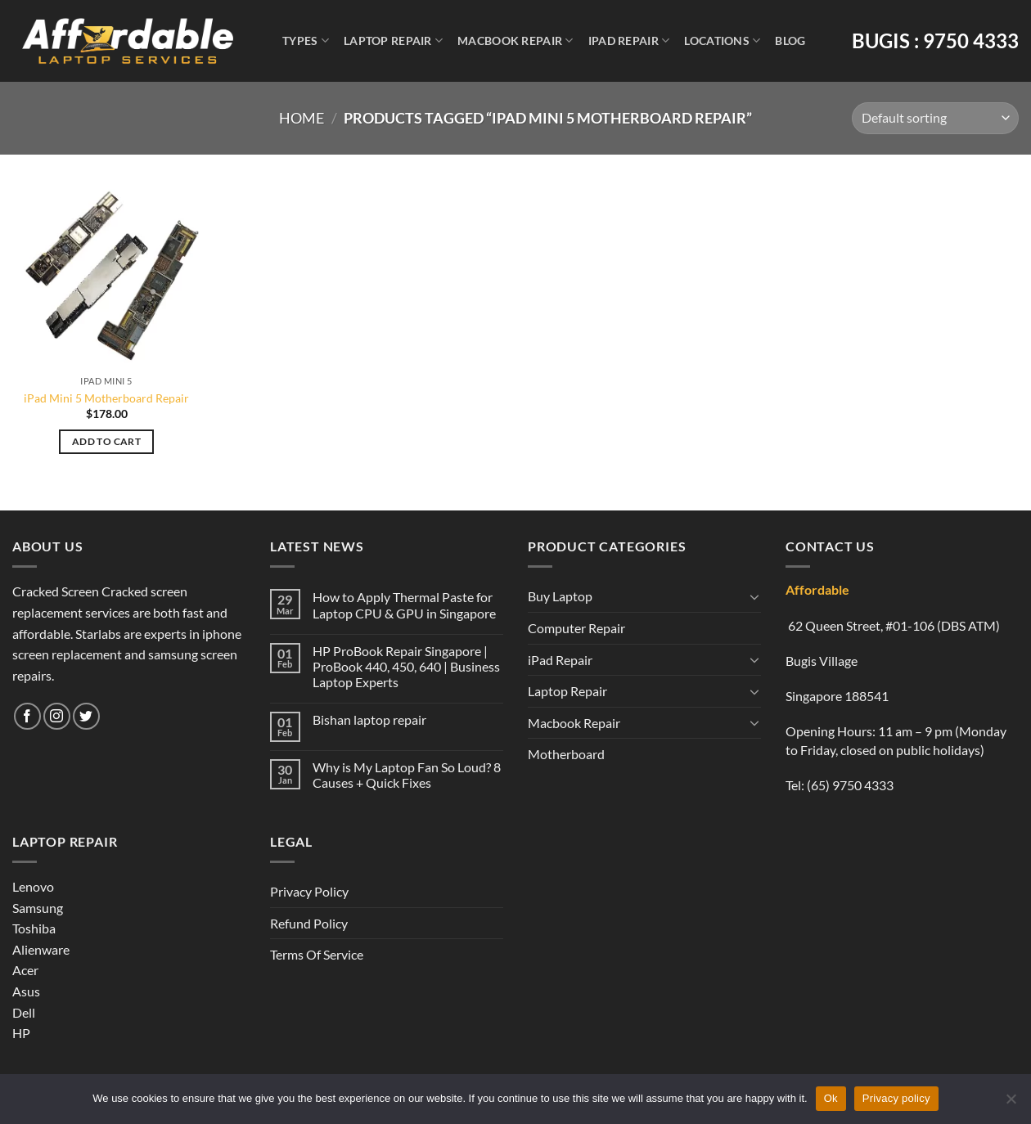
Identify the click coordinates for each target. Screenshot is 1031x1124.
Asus (26, 991)
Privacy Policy (309, 891)
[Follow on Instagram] (56, 716)
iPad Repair (629, 40)
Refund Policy (309, 923)
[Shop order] (935, 118)
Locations (722, 40)
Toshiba (34, 928)
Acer (25, 970)
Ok (831, 1098)
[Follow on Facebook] (27, 716)
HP (21, 1033)
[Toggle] (754, 596)
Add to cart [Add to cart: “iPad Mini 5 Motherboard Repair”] (106, 441)
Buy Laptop (560, 596)
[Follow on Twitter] (86, 716)
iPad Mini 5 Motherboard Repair (106, 398)
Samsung (37, 907)
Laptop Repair (393, 40)
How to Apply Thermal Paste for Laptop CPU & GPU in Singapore (404, 604)
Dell (23, 1012)
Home (301, 118)
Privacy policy (896, 1098)
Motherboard (566, 754)
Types (305, 40)
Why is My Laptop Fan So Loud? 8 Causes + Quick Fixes (407, 774)
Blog (790, 40)
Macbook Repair (515, 40)
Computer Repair (576, 628)
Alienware (41, 949)
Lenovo (33, 886)
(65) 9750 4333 (850, 785)
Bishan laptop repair (369, 719)
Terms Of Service (316, 954)
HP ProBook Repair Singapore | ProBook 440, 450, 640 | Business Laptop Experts (406, 666)
